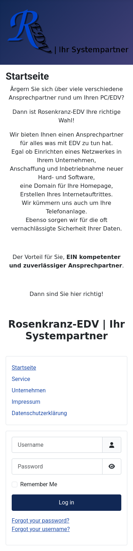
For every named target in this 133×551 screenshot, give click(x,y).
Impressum (26, 401)
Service (21, 379)
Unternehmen (29, 390)
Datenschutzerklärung (39, 413)
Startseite (24, 367)
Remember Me (38, 484)
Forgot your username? (41, 529)
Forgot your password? (40, 520)
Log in (66, 502)
